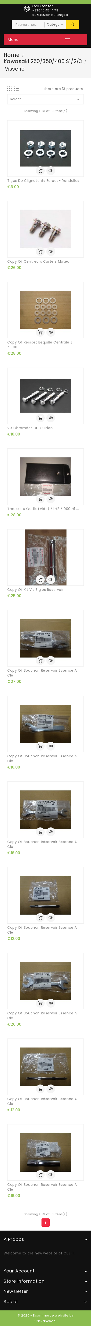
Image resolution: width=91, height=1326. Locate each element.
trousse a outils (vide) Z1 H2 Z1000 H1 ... (43, 508)
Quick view (50, 170)
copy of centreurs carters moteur (39, 261)
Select (45, 99)
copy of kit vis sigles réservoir (35, 589)
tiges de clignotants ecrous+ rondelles (43, 180)
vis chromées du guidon (30, 428)
